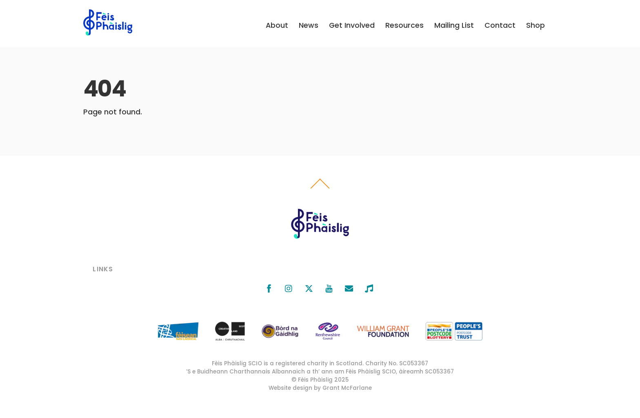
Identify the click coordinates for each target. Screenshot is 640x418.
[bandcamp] (369, 287)
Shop (535, 25)
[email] (349, 287)
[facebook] (269, 287)
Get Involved (352, 25)
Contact (500, 25)
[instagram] (289, 287)
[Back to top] (320, 188)
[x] (309, 287)
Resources (404, 25)
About (277, 25)
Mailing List (454, 25)
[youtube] (329, 287)
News (308, 25)
